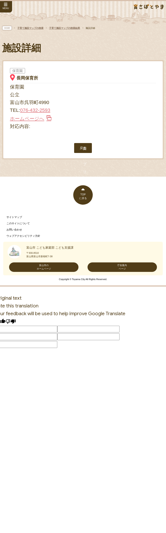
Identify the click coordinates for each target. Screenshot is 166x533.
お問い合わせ (14, 369)
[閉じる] (90, 195)
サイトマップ (14, 357)
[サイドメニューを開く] (6, 6)
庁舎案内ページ (122, 407)
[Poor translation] (10, 461)
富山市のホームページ (44, 407)
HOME (7, 28)
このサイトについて (18, 363)
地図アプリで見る (83, 141)
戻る (83, 288)
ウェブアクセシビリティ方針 (23, 375)
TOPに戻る (83, 336)
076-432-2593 (35, 110)
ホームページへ (30, 118)
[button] (83, 211)
